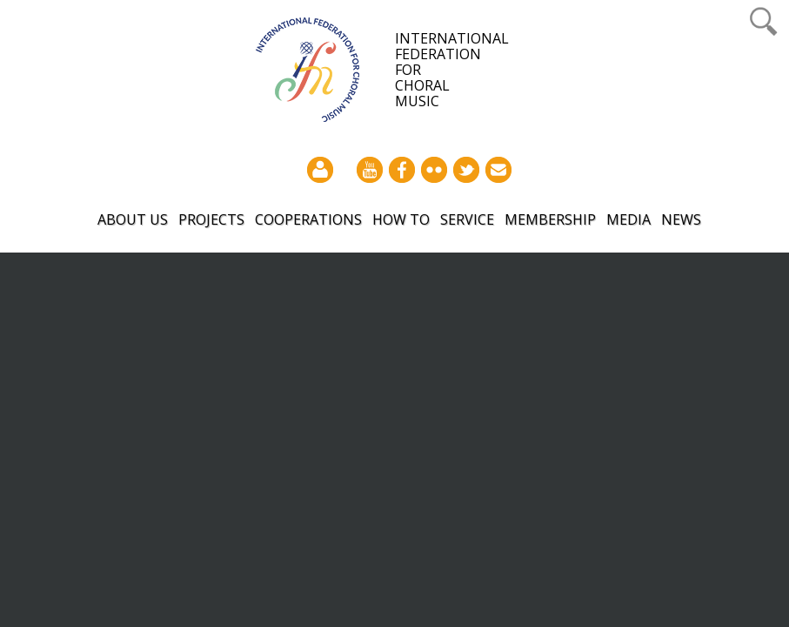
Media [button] (628, 219)
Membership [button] (550, 219)
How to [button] (401, 219)
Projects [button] (211, 219)
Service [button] (467, 219)
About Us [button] (132, 219)
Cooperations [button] (308, 219)
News (681, 219)
